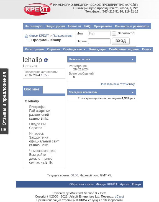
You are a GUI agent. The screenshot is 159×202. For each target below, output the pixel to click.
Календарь (97, 49)
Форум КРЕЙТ (39, 35)
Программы (103, 26)
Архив (124, 184)
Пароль (82, 41)
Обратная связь (82, 184)
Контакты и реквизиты (132, 26)
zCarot (119, 196)
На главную (33, 26)
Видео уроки (55, 26)
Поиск (146, 49)
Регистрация (34, 49)
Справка (53, 49)
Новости (74, 26)
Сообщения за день (124, 49)
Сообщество (74, 49)
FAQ (87, 26)
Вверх (136, 184)
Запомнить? (123, 33)
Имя (80, 33)
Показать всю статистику (117, 84)
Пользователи (63, 35)
